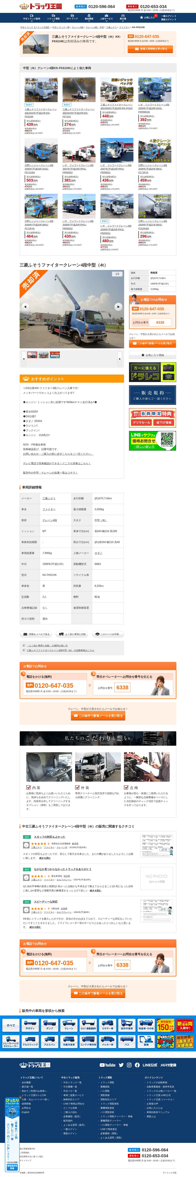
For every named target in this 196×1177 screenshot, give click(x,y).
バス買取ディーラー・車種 (114, 1125)
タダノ (98, 553)
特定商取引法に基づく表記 (31, 1156)
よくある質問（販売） (74, 1125)
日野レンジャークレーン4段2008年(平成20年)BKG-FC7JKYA (152, 169)
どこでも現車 (70, 1108)
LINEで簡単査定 (108, 1129)
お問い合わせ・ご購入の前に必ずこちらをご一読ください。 (58, 454)
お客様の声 (152, 1103)
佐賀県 (64, 908)
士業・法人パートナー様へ (35, 1099)
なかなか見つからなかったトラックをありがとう (62, 869)
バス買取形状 (107, 1112)
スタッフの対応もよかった (49, 837)
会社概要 (26, 1082)
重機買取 (105, 1086)
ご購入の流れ (70, 1112)
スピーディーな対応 (45, 901)
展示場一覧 (27, 1086)
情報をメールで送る (36, 634)
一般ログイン (167, 16)
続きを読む (45, 858)
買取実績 (105, 1095)
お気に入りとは (155, 1108)
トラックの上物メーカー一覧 (161, 1091)
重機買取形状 (107, 1108)
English (25, 1112)
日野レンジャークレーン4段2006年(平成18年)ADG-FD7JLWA (39, 169)
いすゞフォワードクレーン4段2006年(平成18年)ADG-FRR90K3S (153, 108)
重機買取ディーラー (110, 1120)
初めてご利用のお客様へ (34, 1091)
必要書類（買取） (109, 1133)
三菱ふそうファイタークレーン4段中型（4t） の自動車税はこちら (60, 650)
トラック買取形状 (109, 1103)
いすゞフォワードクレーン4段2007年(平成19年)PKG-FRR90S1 (115, 169)
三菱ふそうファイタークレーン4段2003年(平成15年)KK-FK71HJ (79, 113)
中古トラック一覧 (72, 1082)
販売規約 (68, 1120)
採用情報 (26, 1103)
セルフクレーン (64, 879)
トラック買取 (107, 1082)
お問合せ (26, 1108)
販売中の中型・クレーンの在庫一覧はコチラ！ (50, 472)
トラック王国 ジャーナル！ (161, 1099)
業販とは (151, 1116)
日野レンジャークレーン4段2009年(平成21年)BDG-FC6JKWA (152, 225)
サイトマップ (25, 1160)
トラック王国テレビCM (34, 1095)
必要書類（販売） (72, 1116)
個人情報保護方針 (27, 1149)
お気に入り (147, 18)
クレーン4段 (49, 520)
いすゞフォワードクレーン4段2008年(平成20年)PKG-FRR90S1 (115, 230)
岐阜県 (75, 843)
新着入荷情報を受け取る (151, 49)
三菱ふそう (49, 498)
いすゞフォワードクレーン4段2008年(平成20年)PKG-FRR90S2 (78, 225)
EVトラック (72, 17)
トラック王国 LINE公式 (159, 1095)
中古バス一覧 (70, 1091)
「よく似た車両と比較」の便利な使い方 (47, 645)
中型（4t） (101, 520)
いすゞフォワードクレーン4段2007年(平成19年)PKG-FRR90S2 (78, 169)
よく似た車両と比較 (72, 634)
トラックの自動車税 (157, 1082)
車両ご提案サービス (73, 1095)
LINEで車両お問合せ (73, 1103)
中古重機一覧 (70, 1086)
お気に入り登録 (152, 355)
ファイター (49, 509)
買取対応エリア (108, 1099)
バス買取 (105, 1091)
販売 (27, 837)
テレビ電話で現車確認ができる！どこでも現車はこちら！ (57, 463)
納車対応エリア (71, 1099)
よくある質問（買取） (111, 1137)
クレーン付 (62, 847)
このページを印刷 (107, 634)
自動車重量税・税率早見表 (160, 1086)
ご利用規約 (24, 1153)
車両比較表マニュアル (158, 1112)
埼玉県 (67, 876)
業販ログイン (167, 19)
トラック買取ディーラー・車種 (116, 1116)
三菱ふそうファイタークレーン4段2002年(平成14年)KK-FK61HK (41, 113)
